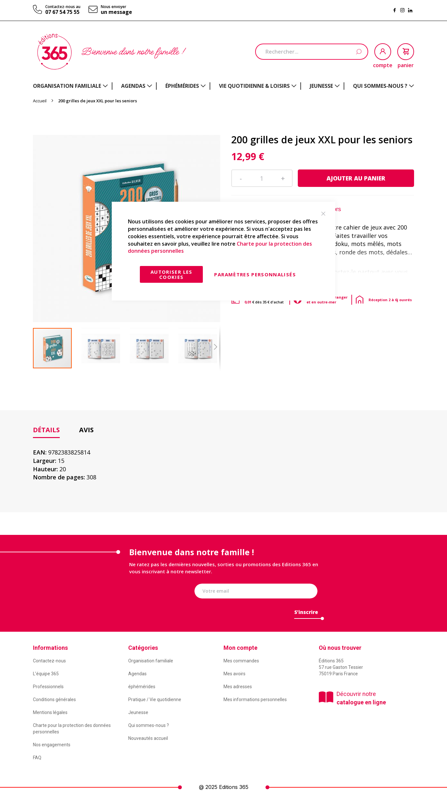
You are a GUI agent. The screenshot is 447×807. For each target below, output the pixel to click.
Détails (46, 429)
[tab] (46, 430)
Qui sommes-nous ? (148, 725)
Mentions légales (50, 712)
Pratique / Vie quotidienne (154, 699)
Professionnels (48, 686)
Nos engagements (51, 744)
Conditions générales (54, 699)
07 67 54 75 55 (62, 11)
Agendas (137, 673)
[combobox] (311, 52)
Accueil (40, 101)
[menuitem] (70, 85)
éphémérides (141, 686)
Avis (86, 429)
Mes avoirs (234, 673)
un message (116, 11)
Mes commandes (241, 660)
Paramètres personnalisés (255, 274)
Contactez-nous (49, 660)
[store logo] (54, 51)
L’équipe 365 (46, 673)
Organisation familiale (150, 660)
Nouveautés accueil (148, 738)
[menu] (223, 86)
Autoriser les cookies (171, 274)
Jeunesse (138, 712)
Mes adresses (238, 686)
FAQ (37, 757)
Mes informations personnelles (255, 699)
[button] (105, 348)
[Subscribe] (306, 614)
